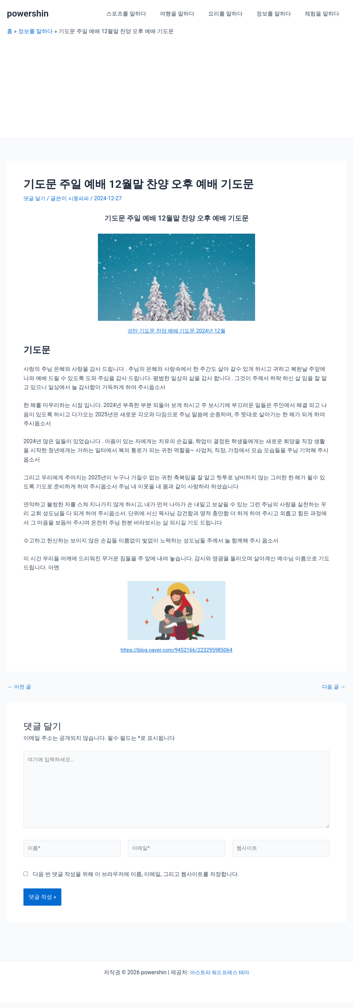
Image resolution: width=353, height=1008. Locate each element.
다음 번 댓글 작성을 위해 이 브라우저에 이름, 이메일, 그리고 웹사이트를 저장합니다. (136, 879)
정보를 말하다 (278, 13)
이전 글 (20, 686)
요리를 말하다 (232, 13)
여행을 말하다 (187, 13)
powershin (28, 13)
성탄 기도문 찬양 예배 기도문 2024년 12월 (176, 330)
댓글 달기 (35, 198)
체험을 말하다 (323, 13)
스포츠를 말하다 (139, 13)
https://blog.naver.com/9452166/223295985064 (176, 649)
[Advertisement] (176, 87)
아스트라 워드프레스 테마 (219, 978)
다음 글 (333, 686)
